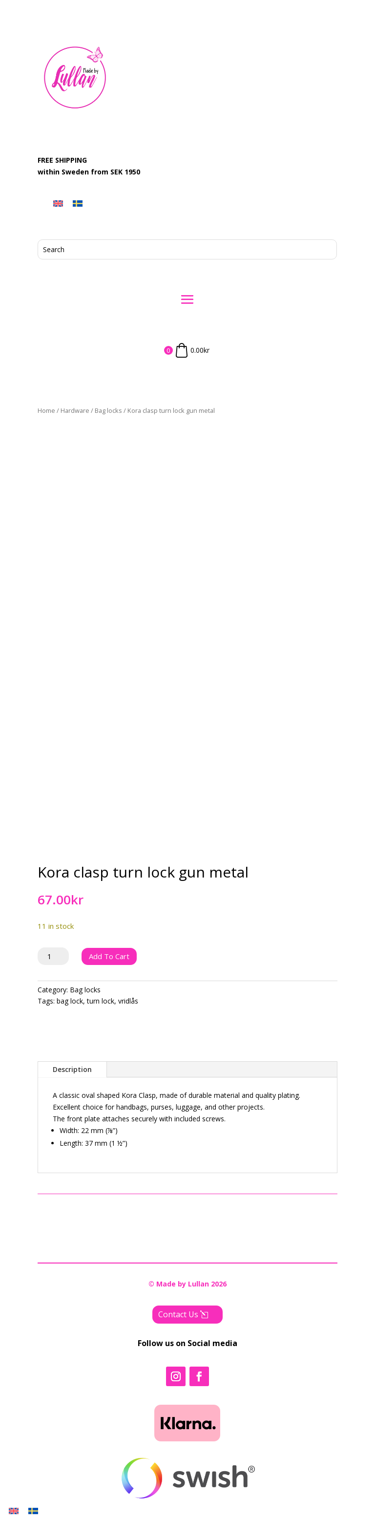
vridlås (128, 1001)
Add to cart (109, 956)
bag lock (70, 1001)
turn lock (100, 1001)
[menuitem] (58, 203)
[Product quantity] (53, 956)
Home (46, 410)
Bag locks (108, 410)
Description (72, 1069)
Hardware (75, 410)
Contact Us (178, 1314)
